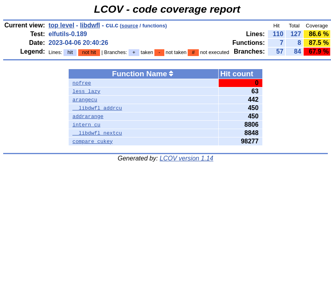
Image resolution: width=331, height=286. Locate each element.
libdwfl (90, 25)
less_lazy (86, 91)
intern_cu (86, 124)
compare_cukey (93, 141)
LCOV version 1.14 (186, 158)
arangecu (85, 99)
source (129, 26)
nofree (82, 83)
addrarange (88, 116)
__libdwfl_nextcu (97, 133)
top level (61, 25)
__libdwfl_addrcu (97, 108)
